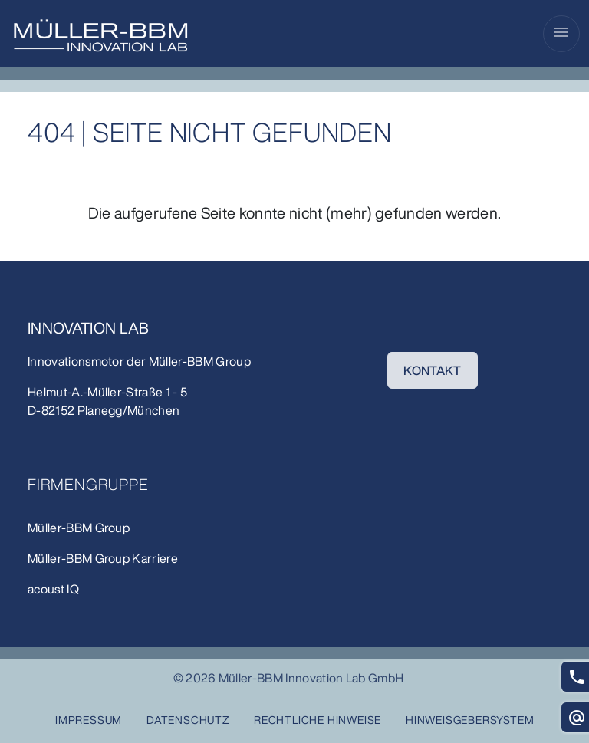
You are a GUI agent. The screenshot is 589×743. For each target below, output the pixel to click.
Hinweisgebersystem (470, 720)
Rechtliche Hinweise (317, 720)
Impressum (88, 720)
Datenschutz (187, 720)
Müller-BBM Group (200, 361)
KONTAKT (432, 370)
